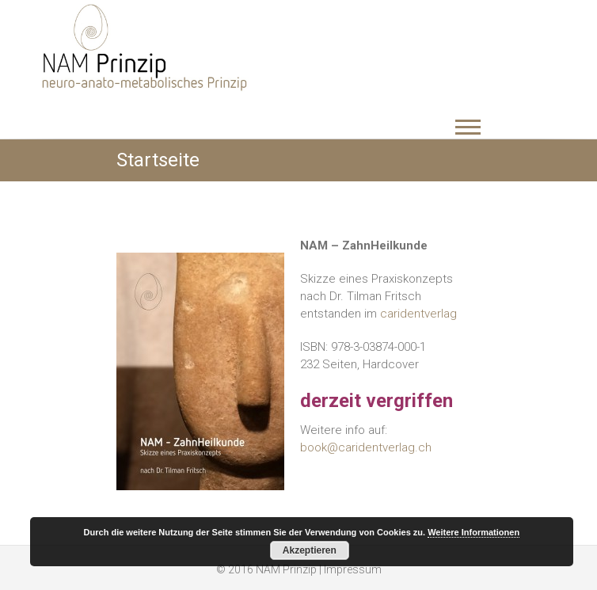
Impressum (353, 569)
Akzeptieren (310, 550)
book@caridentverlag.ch (366, 447)
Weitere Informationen (473, 532)
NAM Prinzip (286, 569)
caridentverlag (418, 313)
